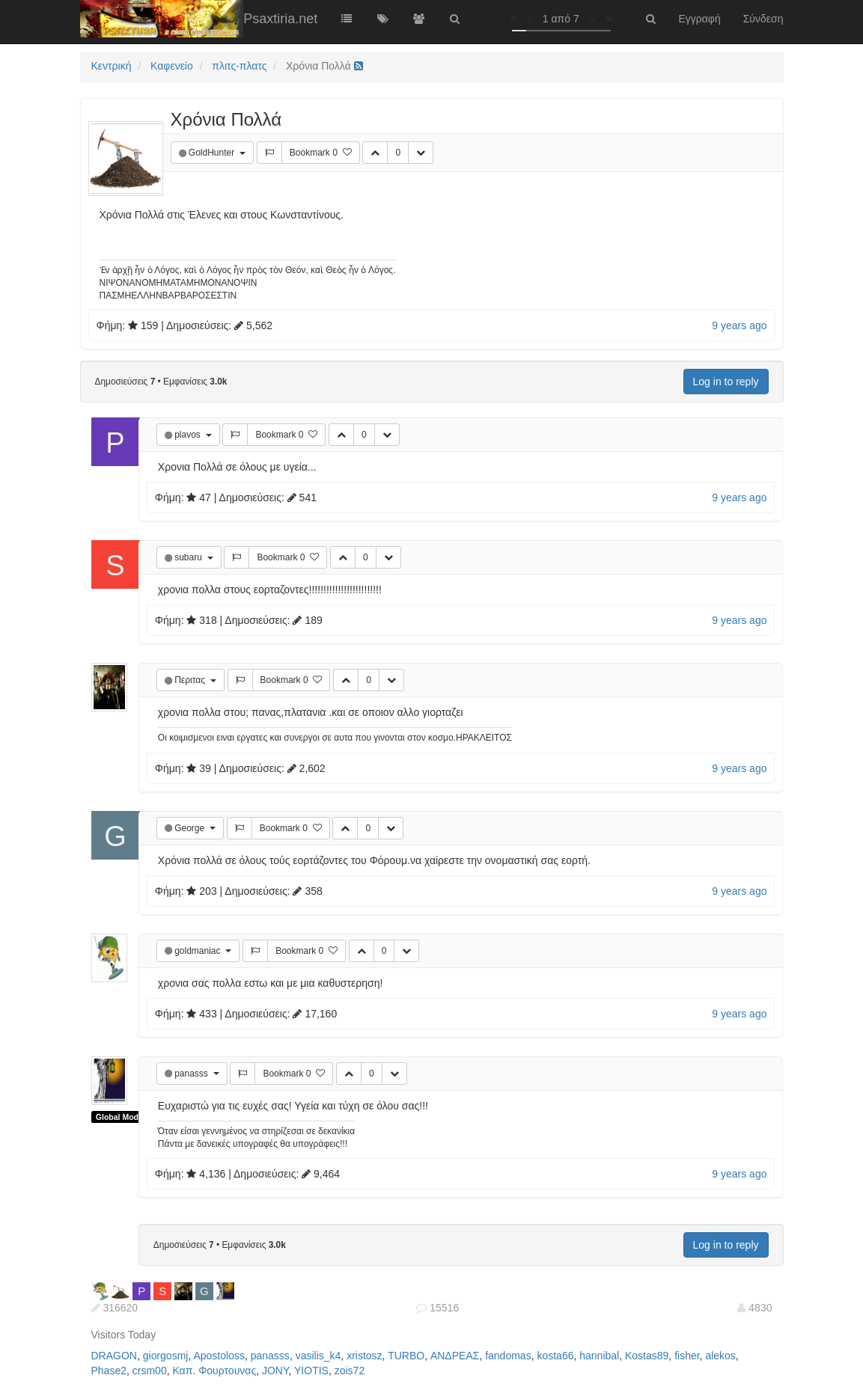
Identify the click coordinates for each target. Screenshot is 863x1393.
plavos (188, 434)
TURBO (406, 1356)
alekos (720, 1356)
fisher (686, 1356)
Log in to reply (726, 382)
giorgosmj (166, 1356)
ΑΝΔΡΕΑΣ (454, 1356)
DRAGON (114, 1356)
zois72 (350, 1371)
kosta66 (555, 1356)
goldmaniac (198, 951)
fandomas (508, 1356)
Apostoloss (218, 1356)
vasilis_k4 (318, 1356)
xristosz (364, 1356)
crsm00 (149, 1371)
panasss (192, 1073)
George (190, 828)
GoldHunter (213, 152)
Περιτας (190, 680)
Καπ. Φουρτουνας (214, 1371)
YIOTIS (311, 1371)
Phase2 (108, 1371)
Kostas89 (646, 1356)
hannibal (599, 1356)
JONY (275, 1371)
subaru (189, 557)
